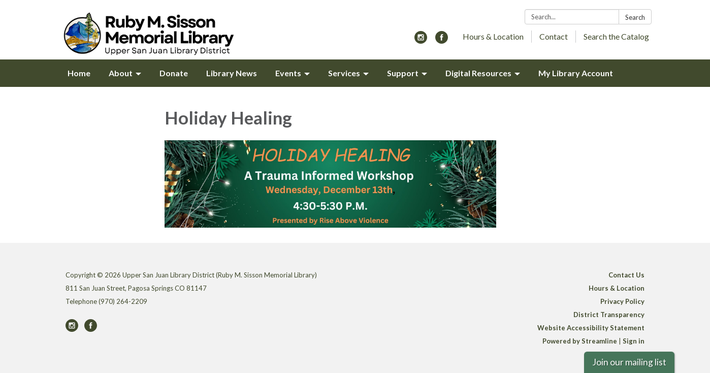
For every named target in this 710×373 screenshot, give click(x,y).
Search (635, 17)
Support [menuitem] (402, 73)
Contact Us (626, 275)
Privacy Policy (622, 301)
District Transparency (608, 314)
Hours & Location (493, 36)
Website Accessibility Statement (590, 328)
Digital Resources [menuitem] (478, 73)
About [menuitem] (121, 73)
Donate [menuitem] (173, 73)
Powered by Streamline (579, 341)
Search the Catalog (616, 36)
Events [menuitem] (288, 73)
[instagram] (420, 40)
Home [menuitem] (79, 73)
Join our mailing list (629, 362)
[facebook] (441, 40)
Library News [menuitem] (231, 73)
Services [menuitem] (344, 73)
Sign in (633, 341)
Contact (553, 36)
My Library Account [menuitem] (575, 73)
